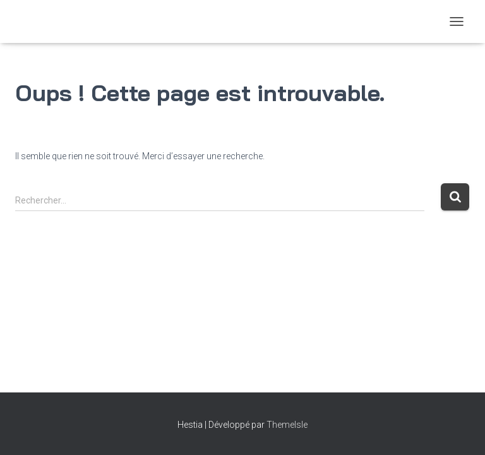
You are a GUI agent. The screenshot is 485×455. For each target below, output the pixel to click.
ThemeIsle (287, 425)
